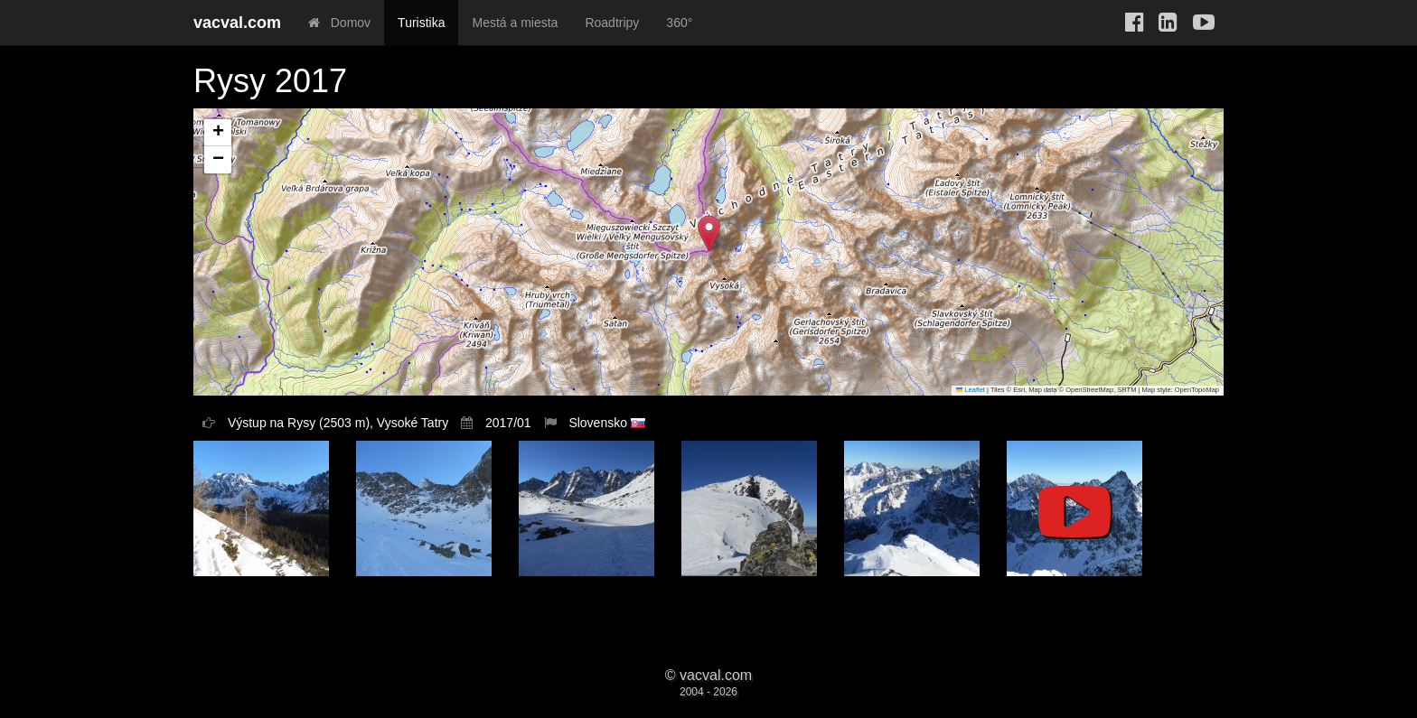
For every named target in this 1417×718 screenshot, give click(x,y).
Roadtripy (612, 22)
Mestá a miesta (515, 22)
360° (679, 22)
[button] (709, 233)
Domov (339, 22)
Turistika (421, 22)
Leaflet (970, 390)
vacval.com (237, 23)
